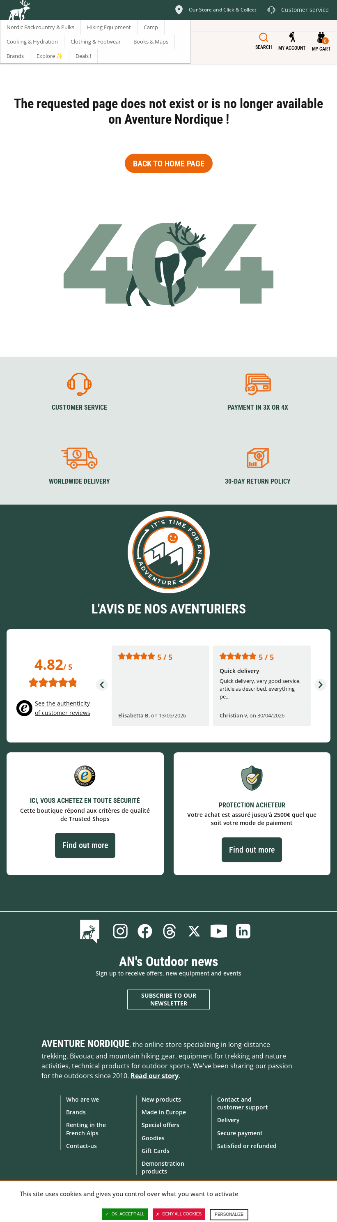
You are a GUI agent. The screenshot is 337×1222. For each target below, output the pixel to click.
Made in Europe (164, 1112)
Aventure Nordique (85, 1043)
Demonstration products (163, 1167)
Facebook (145, 931)
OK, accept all (124, 1214)
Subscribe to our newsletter (168, 999)
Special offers (160, 1125)
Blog (91, 931)
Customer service (79, 407)
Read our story (155, 1075)
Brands (76, 1112)
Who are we (82, 1099)
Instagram (120, 931)
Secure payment (240, 1133)
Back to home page (168, 163)
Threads (169, 931)
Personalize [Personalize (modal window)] (229, 1214)
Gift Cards (156, 1150)
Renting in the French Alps (86, 1129)
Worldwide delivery (79, 481)
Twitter (194, 931)
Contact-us (81, 1145)
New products (161, 1099)
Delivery (228, 1120)
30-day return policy (258, 481)
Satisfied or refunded (247, 1145)
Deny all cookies (179, 1214)
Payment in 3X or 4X (257, 407)
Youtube (219, 931)
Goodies (153, 1137)
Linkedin (243, 931)
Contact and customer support (242, 1103)
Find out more (85, 845)
